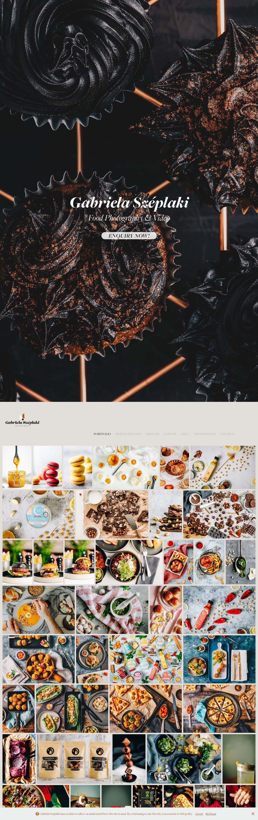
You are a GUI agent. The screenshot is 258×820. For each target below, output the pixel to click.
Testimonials (205, 434)
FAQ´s (185, 434)
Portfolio (102, 434)
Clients (170, 434)
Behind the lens (128, 434)
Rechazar (211, 814)
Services (152, 434)
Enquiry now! (129, 235)
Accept (199, 814)
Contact (227, 434)
